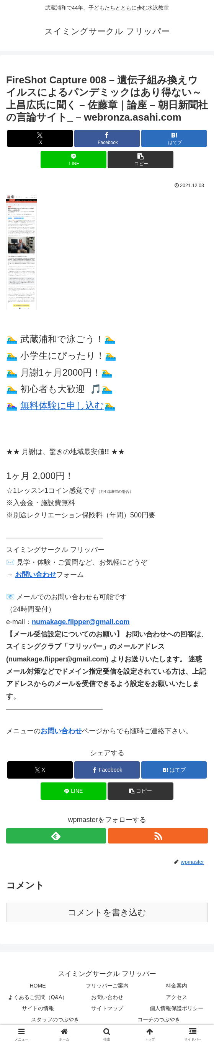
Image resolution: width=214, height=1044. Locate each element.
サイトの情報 (38, 1008)
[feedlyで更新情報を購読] (56, 835)
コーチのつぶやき (158, 1019)
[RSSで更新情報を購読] (158, 835)
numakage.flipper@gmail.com (81, 622)
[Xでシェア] (40, 138)
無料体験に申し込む (62, 405)
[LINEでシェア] (73, 159)
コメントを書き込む (107, 912)
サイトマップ (107, 1008)
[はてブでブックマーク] (174, 138)
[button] (140, 159)
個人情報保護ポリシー (176, 1008)
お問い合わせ (35, 574)
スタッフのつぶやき (55, 1019)
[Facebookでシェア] (107, 138)
